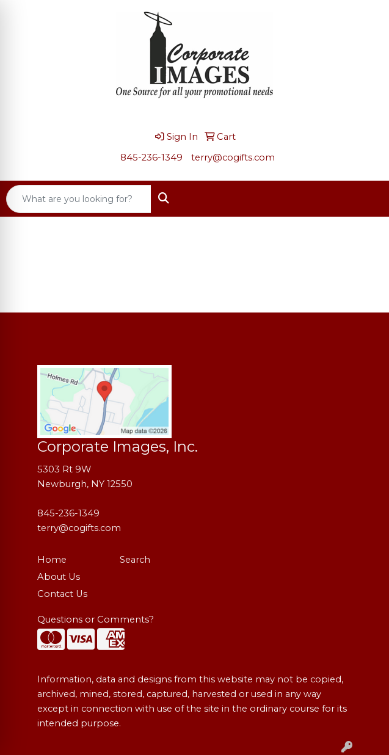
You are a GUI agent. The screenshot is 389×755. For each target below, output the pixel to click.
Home (52, 559)
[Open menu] (364, 199)
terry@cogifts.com (233, 157)
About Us (58, 576)
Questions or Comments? (95, 619)
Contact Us (62, 593)
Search (135, 559)
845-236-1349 (151, 157)
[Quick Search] (78, 199)
